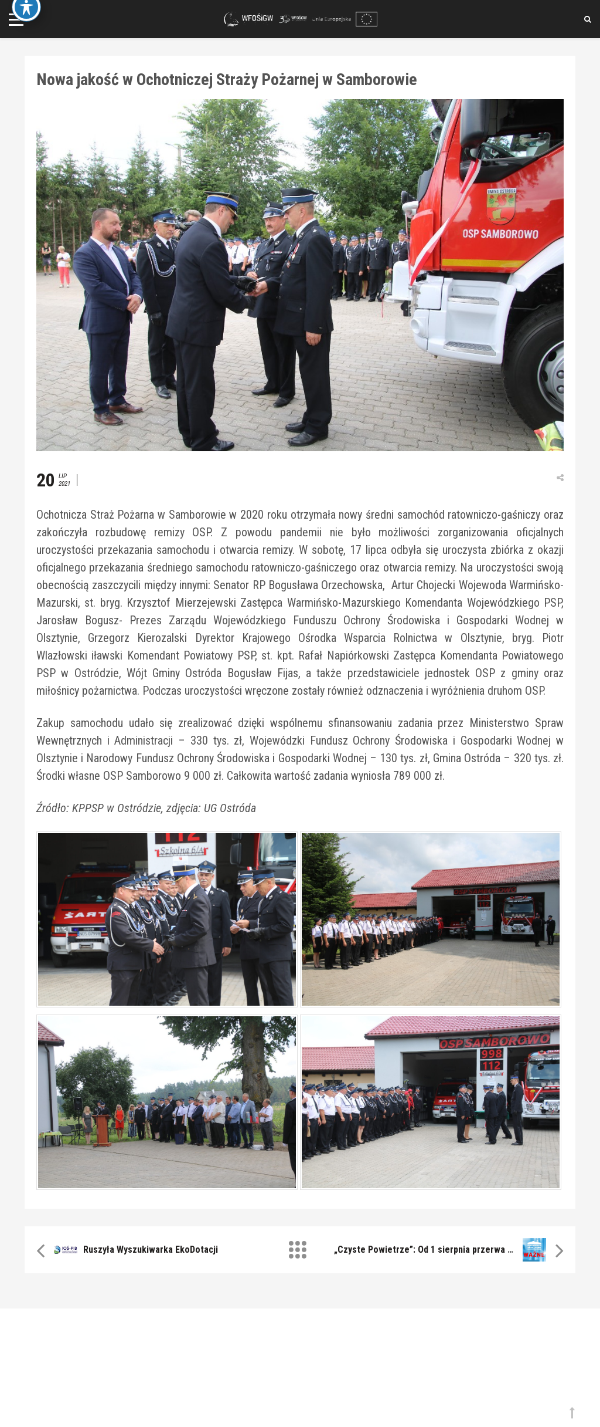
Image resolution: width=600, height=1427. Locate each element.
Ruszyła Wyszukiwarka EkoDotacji (150, 1249)
